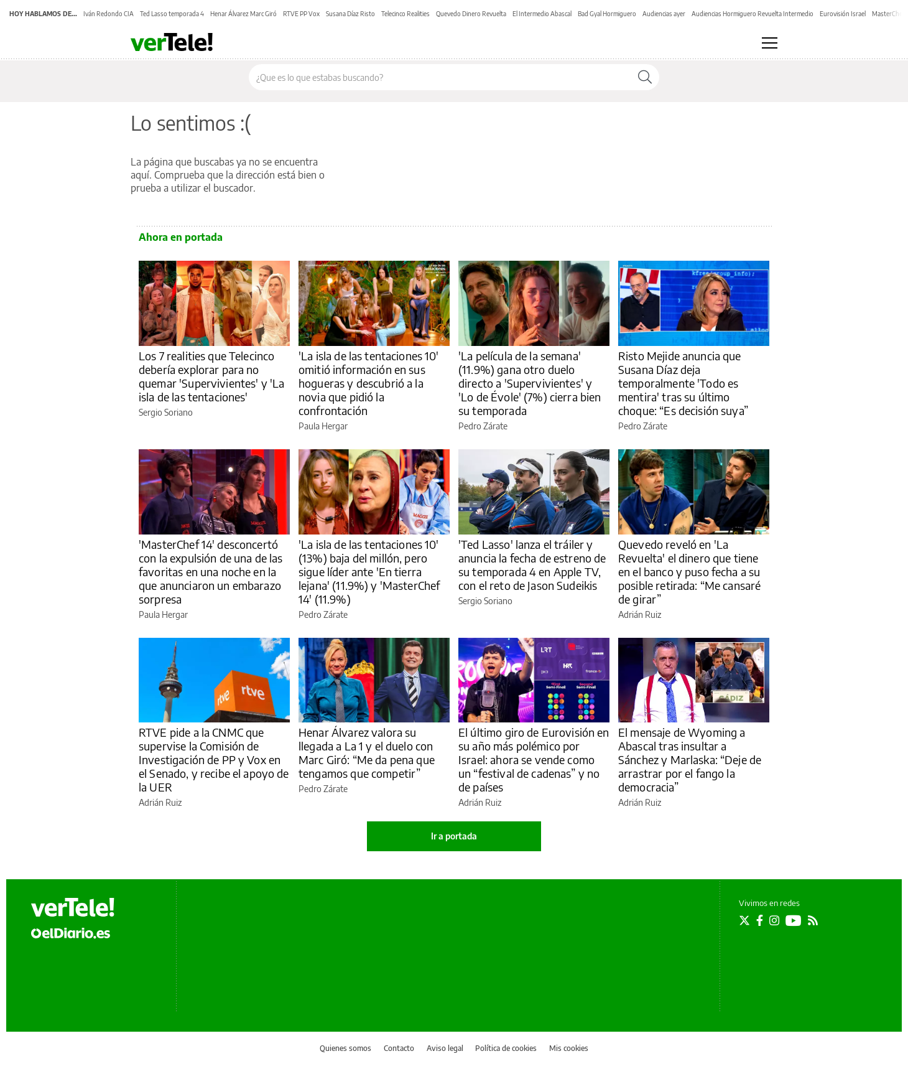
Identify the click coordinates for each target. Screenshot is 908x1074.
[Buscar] (645, 77)
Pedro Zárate (482, 426)
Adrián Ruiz (639, 614)
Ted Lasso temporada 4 (172, 13)
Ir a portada (454, 836)
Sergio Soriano (166, 412)
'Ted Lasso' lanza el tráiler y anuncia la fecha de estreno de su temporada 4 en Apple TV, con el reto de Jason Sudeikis (532, 564)
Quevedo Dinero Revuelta (471, 13)
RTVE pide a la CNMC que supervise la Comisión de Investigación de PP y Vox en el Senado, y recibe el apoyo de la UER (214, 759)
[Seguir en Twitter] (744, 920)
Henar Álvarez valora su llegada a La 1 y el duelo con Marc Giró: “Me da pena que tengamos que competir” (367, 752)
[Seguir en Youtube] (793, 920)
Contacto (399, 1048)
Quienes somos (345, 1048)
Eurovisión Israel (843, 13)
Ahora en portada (181, 237)
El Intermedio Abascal (542, 13)
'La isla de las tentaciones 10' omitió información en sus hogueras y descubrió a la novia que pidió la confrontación (369, 383)
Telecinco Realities (405, 13)
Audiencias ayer (663, 13)
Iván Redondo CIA (108, 13)
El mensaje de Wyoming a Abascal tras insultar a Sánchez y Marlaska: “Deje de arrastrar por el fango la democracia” (689, 759)
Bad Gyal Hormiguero (607, 13)
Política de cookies (506, 1048)
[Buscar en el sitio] (440, 77)
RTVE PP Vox (301, 13)
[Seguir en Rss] (813, 920)
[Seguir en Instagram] (774, 920)
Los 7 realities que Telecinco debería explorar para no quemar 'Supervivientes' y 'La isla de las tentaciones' (211, 376)
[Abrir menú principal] (769, 43)
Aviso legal (445, 1048)
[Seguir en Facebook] (759, 920)
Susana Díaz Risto (350, 13)
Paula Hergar (323, 426)
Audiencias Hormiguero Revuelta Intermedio (752, 13)
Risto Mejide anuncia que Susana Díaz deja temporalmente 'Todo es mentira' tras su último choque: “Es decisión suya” (683, 383)
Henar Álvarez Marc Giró (243, 13)
